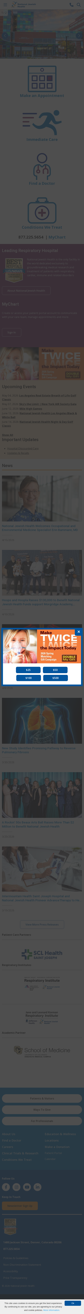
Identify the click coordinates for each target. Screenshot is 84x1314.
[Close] (79, 632)
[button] (28, 670)
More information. (51, 1310)
